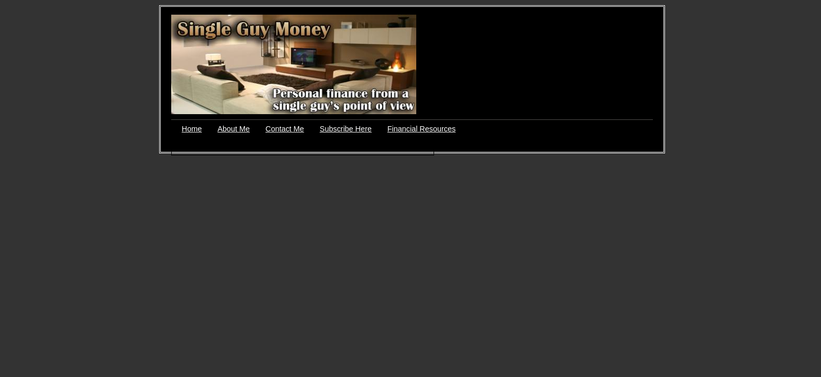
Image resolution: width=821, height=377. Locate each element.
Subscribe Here (346, 129)
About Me (233, 129)
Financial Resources (421, 129)
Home (192, 129)
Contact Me (284, 129)
